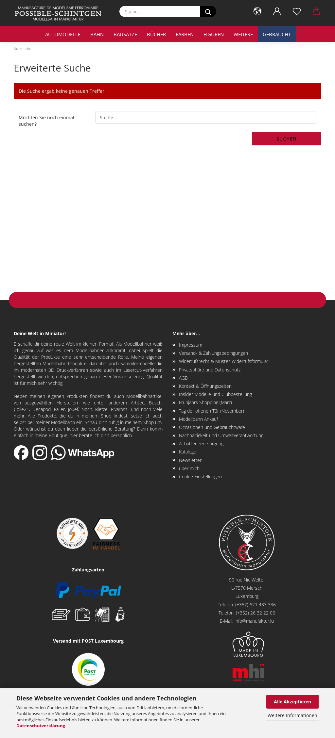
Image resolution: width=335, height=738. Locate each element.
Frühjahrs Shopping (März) (205, 402)
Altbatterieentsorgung (201, 443)
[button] (257, 11)
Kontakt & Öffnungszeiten (205, 386)
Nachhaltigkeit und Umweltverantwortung (221, 435)
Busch (155, 403)
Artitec (137, 403)
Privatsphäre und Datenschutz (209, 370)
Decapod (41, 409)
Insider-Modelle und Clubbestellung (215, 394)
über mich (189, 468)
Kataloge (187, 452)
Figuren (213, 34)
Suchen (286, 139)
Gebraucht (277, 34)
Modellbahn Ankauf (198, 419)
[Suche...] (208, 11)
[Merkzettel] (297, 11)
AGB (183, 378)
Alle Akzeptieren (292, 701)
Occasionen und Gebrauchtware (212, 427)
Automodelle (62, 34)
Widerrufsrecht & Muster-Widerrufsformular (223, 361)
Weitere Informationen (292, 715)
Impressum (190, 345)
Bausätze (125, 34)
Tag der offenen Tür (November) (211, 411)
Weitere (243, 34)
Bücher (156, 34)
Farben (185, 34)
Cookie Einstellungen (200, 476)
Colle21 (21, 409)
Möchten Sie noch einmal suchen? (46, 120)
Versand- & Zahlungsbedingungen (213, 353)
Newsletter (190, 460)
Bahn (97, 34)
